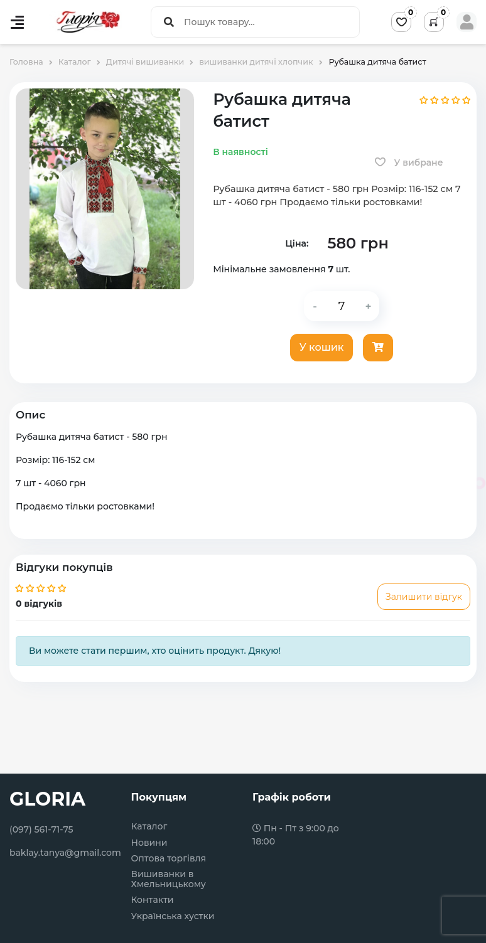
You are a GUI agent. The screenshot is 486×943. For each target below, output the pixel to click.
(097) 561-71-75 (41, 829)
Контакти (152, 900)
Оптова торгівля (169, 858)
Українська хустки (173, 916)
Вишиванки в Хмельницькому (168, 879)
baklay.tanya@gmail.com (65, 852)
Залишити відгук (424, 596)
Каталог (149, 826)
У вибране (409, 162)
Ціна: (296, 243)
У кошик (322, 347)
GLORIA (47, 799)
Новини (149, 843)
